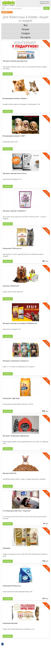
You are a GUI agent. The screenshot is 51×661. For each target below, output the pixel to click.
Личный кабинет (45, 2)
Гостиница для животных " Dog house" (17, 511)
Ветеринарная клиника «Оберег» (15, 98)
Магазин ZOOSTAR (9, 473)
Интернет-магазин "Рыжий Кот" (14, 211)
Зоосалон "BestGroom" (11, 286)
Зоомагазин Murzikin (10, 623)
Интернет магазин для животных (15, 61)
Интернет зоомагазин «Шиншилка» (16, 436)
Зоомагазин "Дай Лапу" (11, 398)
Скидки (25, 33)
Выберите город (44, 3)
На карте (25, 37)
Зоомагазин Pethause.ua (12, 586)
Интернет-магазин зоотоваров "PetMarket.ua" (20, 323)
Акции (25, 29)
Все (25, 25)
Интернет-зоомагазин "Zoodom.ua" (16, 361)
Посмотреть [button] (8, 74)
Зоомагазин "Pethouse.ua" (12, 248)
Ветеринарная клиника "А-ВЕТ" (14, 136)
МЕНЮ (5, 12)
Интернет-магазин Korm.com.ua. (14, 173)
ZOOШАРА (6, 548)
